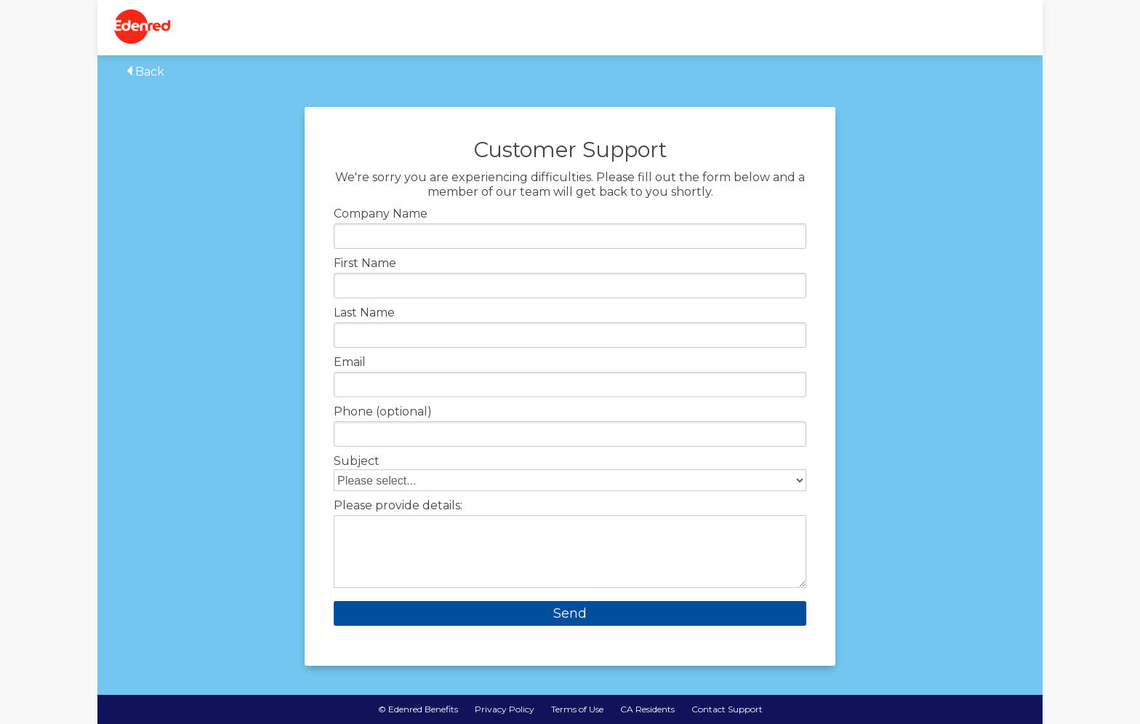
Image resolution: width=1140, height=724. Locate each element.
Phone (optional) (383, 412)
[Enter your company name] (570, 236)
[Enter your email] (570, 384)
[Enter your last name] (570, 335)
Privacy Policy (504, 709)
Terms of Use (577, 709)
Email (350, 362)
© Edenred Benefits (418, 709)
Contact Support (727, 709)
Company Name (381, 214)
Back (145, 72)
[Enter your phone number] (570, 434)
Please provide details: (398, 506)
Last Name (364, 313)
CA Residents (647, 709)
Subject (357, 461)
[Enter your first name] (570, 285)
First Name (365, 263)
